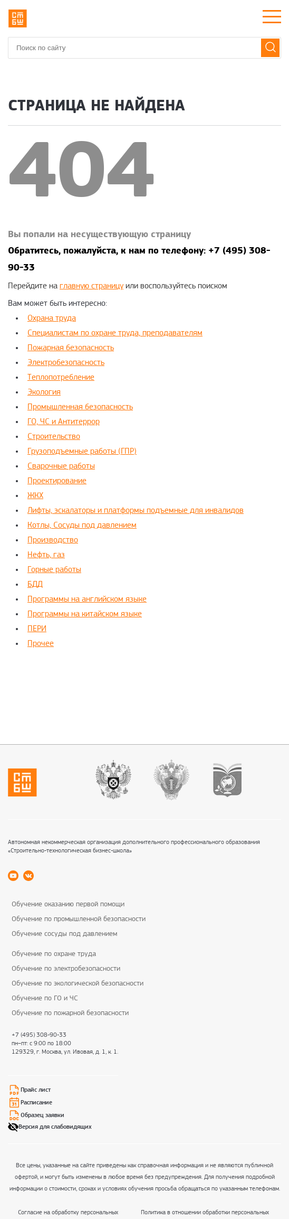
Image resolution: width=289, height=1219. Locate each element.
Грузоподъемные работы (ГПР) (82, 451)
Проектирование (56, 481)
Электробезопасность (65, 363)
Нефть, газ (46, 555)
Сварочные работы (61, 466)
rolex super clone (209, 674)
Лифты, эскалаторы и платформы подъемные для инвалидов (135, 511)
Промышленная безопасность (80, 407)
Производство (52, 540)
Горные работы (54, 570)
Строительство (53, 437)
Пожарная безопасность (70, 348)
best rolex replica (81, 674)
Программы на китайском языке (84, 614)
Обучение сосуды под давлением (64, 934)
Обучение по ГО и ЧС (45, 998)
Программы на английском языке (87, 599)
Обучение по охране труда (54, 954)
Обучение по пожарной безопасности (70, 1013)
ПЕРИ (36, 629)
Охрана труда (51, 318)
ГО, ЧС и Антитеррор (63, 422)
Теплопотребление (60, 377)
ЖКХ (35, 496)
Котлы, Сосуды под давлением (82, 525)
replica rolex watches (73, 689)
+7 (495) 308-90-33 (39, 1035)
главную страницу (91, 286)
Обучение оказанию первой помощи (68, 904)
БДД (35, 584)
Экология (44, 392)
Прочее (40, 644)
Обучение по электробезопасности (66, 969)
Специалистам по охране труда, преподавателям (115, 333)
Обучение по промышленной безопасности (79, 919)
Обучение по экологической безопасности (77, 984)
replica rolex (29, 674)
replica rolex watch (145, 674)
